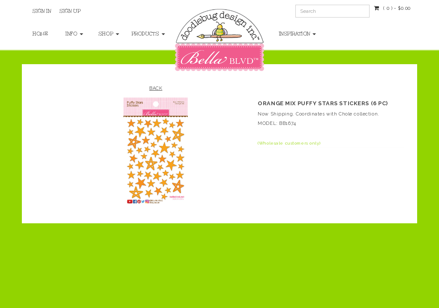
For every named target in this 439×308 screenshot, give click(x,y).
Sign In (42, 11)
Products (139, 34)
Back (155, 88)
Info (73, 34)
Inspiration (297, 34)
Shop (106, 34)
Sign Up (70, 11)
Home (40, 34)
